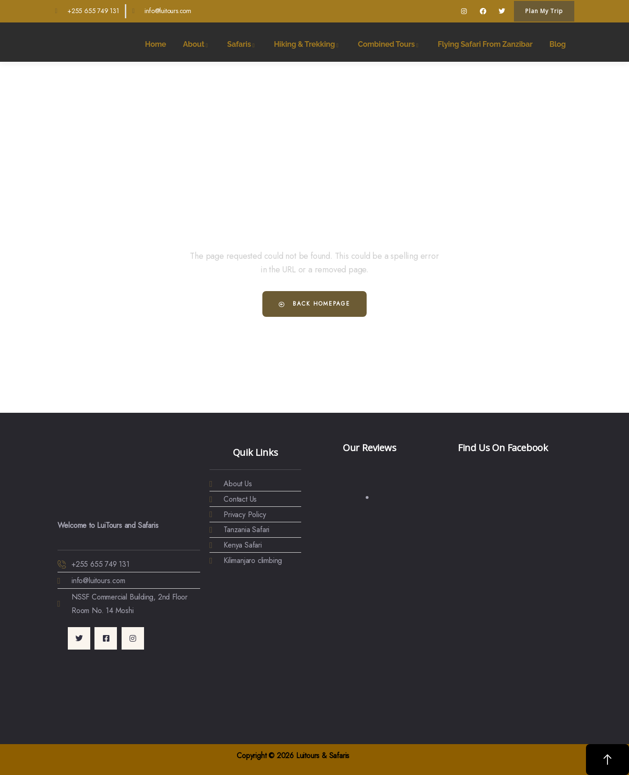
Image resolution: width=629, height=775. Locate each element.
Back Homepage (314, 304)
